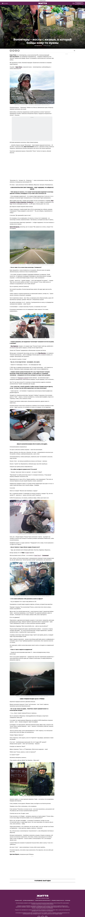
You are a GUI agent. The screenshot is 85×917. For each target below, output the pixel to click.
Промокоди (67, 900)
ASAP (27, 552)
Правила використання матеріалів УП (43, 900)
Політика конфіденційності (28, 900)
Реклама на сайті (18, 900)
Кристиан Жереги (38, 45)
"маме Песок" (37, 555)
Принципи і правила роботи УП (57, 900)
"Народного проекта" (23, 377)
